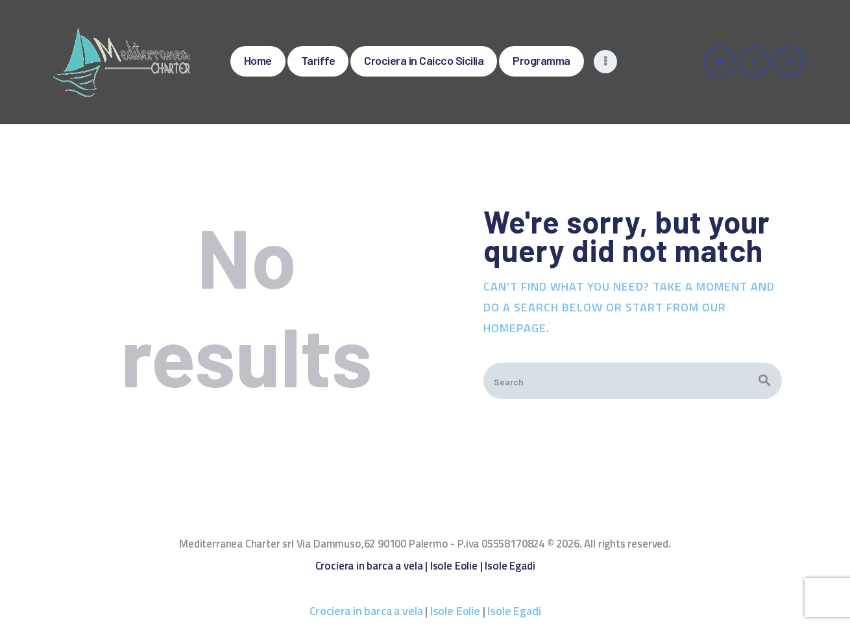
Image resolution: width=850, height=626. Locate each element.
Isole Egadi (510, 565)
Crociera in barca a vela (369, 565)
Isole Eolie (454, 565)
